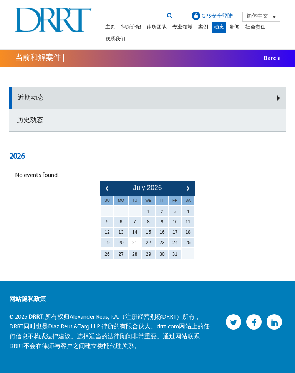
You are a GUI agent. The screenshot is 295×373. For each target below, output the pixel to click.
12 (106, 232)
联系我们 (115, 39)
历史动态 (30, 120)
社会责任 (255, 27)
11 (188, 222)
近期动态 (31, 98)
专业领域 (182, 27)
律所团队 (157, 27)
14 (134, 232)
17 (174, 232)
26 (106, 254)
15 (148, 232)
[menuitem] (261, 17)
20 (120, 242)
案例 (203, 27)
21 (134, 242)
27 (120, 254)
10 (174, 222)
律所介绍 (131, 27)
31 (174, 254)
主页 (110, 27)
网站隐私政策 (27, 299)
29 (148, 254)
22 (148, 242)
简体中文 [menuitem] (257, 16)
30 (161, 254)
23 (161, 242)
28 (134, 254)
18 (188, 232)
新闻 (235, 27)
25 (188, 242)
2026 (17, 157)
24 (174, 242)
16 (161, 232)
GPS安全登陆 (212, 16)
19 (106, 242)
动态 (219, 27)
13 (120, 232)
